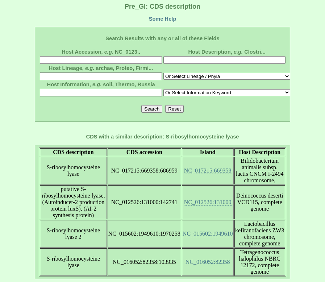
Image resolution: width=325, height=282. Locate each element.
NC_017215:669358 (208, 170)
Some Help (162, 19)
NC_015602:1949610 (208, 234)
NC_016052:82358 (208, 262)
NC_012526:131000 (208, 202)
